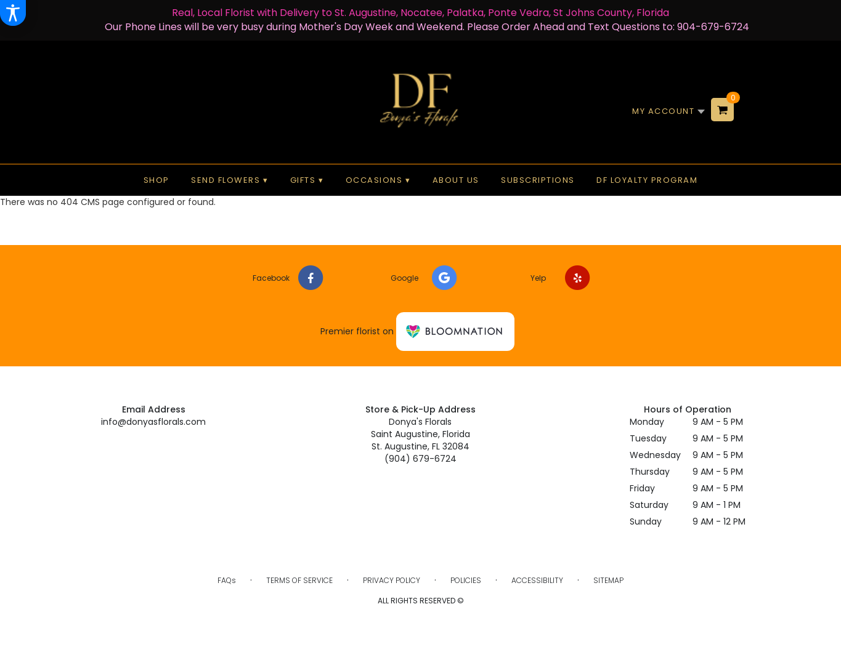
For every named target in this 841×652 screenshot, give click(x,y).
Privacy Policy (391, 580)
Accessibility (537, 580)
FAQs (226, 580)
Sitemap (608, 580)
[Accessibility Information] (13, 13)
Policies (465, 580)
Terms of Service (299, 580)
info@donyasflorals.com (153, 422)
